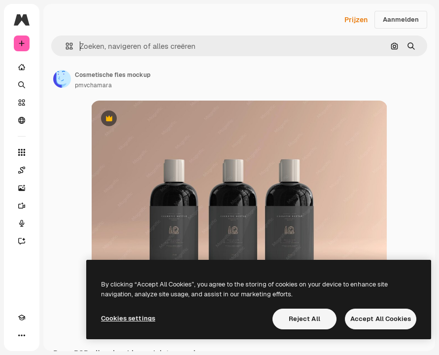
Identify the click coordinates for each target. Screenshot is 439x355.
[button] (65, 46)
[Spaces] (22, 170)
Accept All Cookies (380, 319)
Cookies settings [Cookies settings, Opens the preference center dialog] (128, 318)
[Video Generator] (22, 205)
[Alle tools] (22, 152)
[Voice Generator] (22, 223)
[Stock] (22, 102)
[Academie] (22, 317)
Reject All (304, 319)
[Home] (22, 67)
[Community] (22, 120)
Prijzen (356, 19)
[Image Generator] (22, 188)
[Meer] (22, 335)
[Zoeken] (22, 85)
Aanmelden (401, 19)
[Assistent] (22, 241)
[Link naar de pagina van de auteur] (62, 79)
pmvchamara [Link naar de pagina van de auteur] (93, 85)
